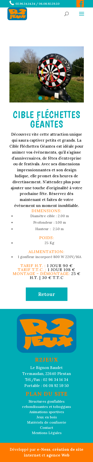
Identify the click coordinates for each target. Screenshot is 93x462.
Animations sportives (46, 412)
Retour (46, 294)
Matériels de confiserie (46, 422)
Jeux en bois (46, 417)
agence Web (57, 455)
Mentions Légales (47, 433)
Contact (46, 427)
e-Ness (43, 449)
